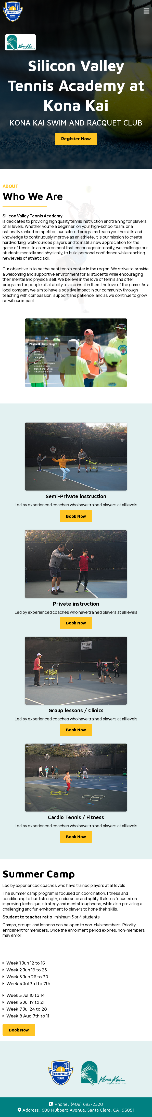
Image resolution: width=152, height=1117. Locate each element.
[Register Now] (76, 139)
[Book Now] (76, 516)
